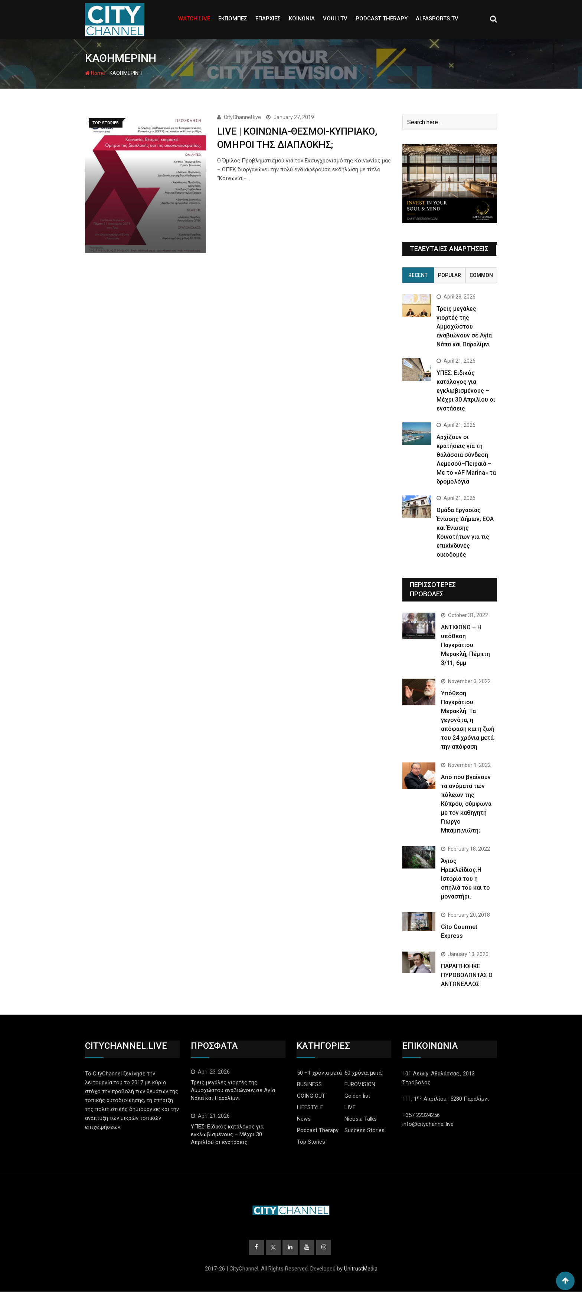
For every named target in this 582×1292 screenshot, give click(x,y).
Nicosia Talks (360, 1118)
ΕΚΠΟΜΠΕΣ (232, 18)
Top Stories (311, 1141)
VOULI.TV (335, 18)
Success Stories (364, 1130)
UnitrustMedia (360, 1269)
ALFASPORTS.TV (437, 18)
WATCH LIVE (194, 18)
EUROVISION (359, 1084)
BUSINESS (309, 1084)
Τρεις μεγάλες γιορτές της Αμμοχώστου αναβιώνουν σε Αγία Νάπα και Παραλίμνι (464, 326)
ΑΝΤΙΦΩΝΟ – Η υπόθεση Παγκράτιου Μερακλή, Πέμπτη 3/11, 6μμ (465, 645)
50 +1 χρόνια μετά (319, 1072)
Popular (449, 275)
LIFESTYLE (310, 1107)
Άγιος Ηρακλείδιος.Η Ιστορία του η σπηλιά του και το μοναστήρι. (465, 878)
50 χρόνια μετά (363, 1072)
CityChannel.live (242, 117)
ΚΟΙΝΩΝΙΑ (302, 18)
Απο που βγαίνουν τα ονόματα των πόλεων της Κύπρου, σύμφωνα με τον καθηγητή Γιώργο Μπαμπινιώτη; (466, 804)
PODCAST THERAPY (382, 18)
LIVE (350, 1107)
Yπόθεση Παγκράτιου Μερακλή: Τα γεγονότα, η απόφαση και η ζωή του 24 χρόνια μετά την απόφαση (467, 720)
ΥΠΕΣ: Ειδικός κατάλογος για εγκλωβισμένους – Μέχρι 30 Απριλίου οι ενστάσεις (465, 390)
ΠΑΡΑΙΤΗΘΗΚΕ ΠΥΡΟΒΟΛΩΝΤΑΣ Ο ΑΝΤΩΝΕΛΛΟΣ (467, 975)
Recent (418, 275)
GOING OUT (311, 1095)
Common (481, 275)
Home (95, 73)
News (304, 1118)
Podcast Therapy (318, 1130)
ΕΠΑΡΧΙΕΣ (268, 18)
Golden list (357, 1095)
